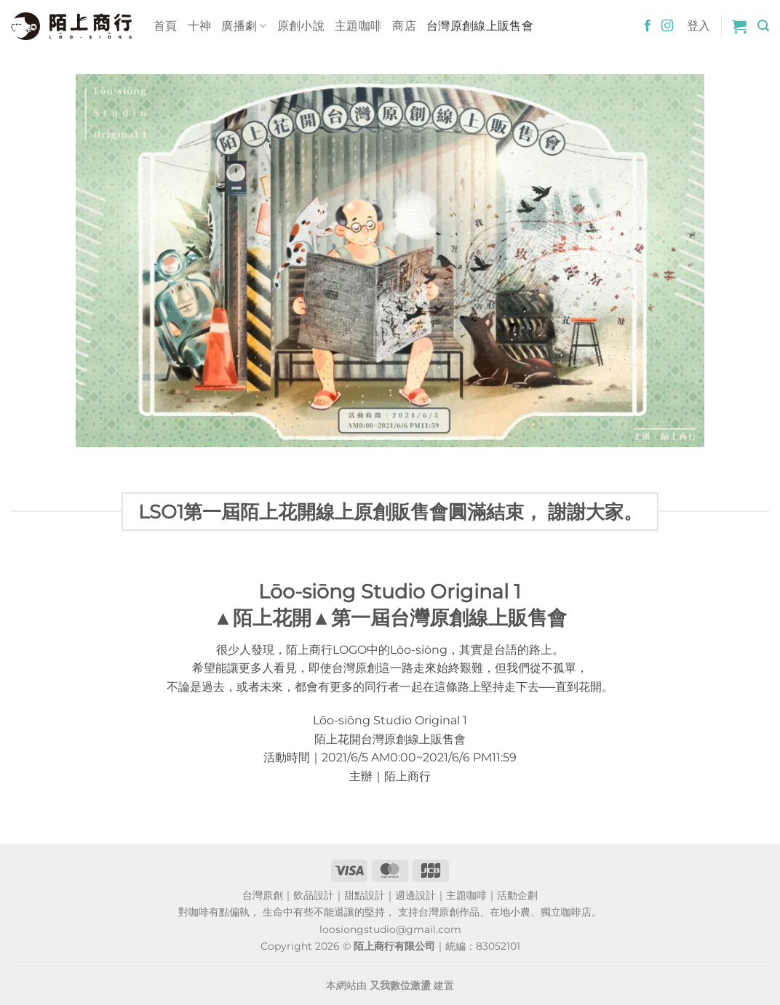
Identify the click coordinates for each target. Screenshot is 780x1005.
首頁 (166, 26)
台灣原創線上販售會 (479, 26)
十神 (200, 26)
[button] (739, 26)
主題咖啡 (358, 26)
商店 (404, 26)
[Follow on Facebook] (647, 26)
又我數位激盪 (400, 985)
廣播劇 (243, 26)
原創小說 (301, 26)
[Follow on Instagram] (667, 26)
